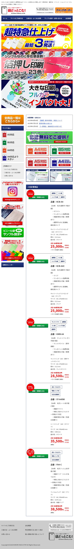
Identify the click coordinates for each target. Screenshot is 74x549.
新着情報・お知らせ (34, 118)
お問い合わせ (8, 176)
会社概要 (68, 18)
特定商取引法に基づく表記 (33, 530)
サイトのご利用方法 (17, 18)
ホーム (5, 18)
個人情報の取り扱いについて (34, 534)
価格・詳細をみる (38, 197)
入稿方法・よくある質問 (33, 18)
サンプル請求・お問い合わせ (53, 18)
